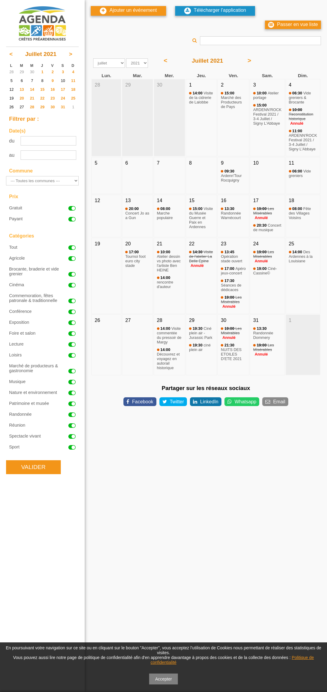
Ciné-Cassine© (265, 270)
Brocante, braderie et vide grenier (42, 271)
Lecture (42, 344)
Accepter (163, 679)
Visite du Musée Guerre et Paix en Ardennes (201, 217)
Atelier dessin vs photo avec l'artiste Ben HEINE (169, 261)
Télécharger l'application (215, 11)
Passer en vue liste (293, 25)
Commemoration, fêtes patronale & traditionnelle (42, 298)
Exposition (42, 322)
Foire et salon (42, 333)
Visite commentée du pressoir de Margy (169, 335)
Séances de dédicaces (231, 285)
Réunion (42, 425)
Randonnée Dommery (263, 333)
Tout (42, 247)
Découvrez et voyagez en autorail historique (168, 358)
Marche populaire (165, 213)
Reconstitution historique (301, 114)
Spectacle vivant (42, 436)
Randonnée (42, 414)
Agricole (42, 258)
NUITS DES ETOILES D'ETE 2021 (231, 352)
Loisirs (42, 355)
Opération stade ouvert (231, 256)
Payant (42, 218)
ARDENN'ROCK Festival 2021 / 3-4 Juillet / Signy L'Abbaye (267, 114)
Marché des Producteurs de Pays (231, 100)
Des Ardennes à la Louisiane (301, 256)
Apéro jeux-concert (233, 270)
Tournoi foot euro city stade (135, 259)
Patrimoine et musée (42, 403)
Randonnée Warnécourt (231, 213)
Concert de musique (267, 227)
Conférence (42, 311)
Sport (42, 446)
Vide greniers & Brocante (300, 97)
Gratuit (42, 207)
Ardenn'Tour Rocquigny (231, 175)
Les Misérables (263, 210)
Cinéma (42, 284)
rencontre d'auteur (165, 282)
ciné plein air (200, 347)
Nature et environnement (42, 392)
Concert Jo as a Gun (137, 213)
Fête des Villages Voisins (300, 213)
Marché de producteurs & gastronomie (42, 368)
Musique (42, 381)
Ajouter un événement (128, 11)
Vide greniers (300, 173)
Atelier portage (266, 95)
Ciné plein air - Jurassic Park (200, 333)
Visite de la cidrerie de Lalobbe (201, 97)
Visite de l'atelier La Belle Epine (201, 256)
